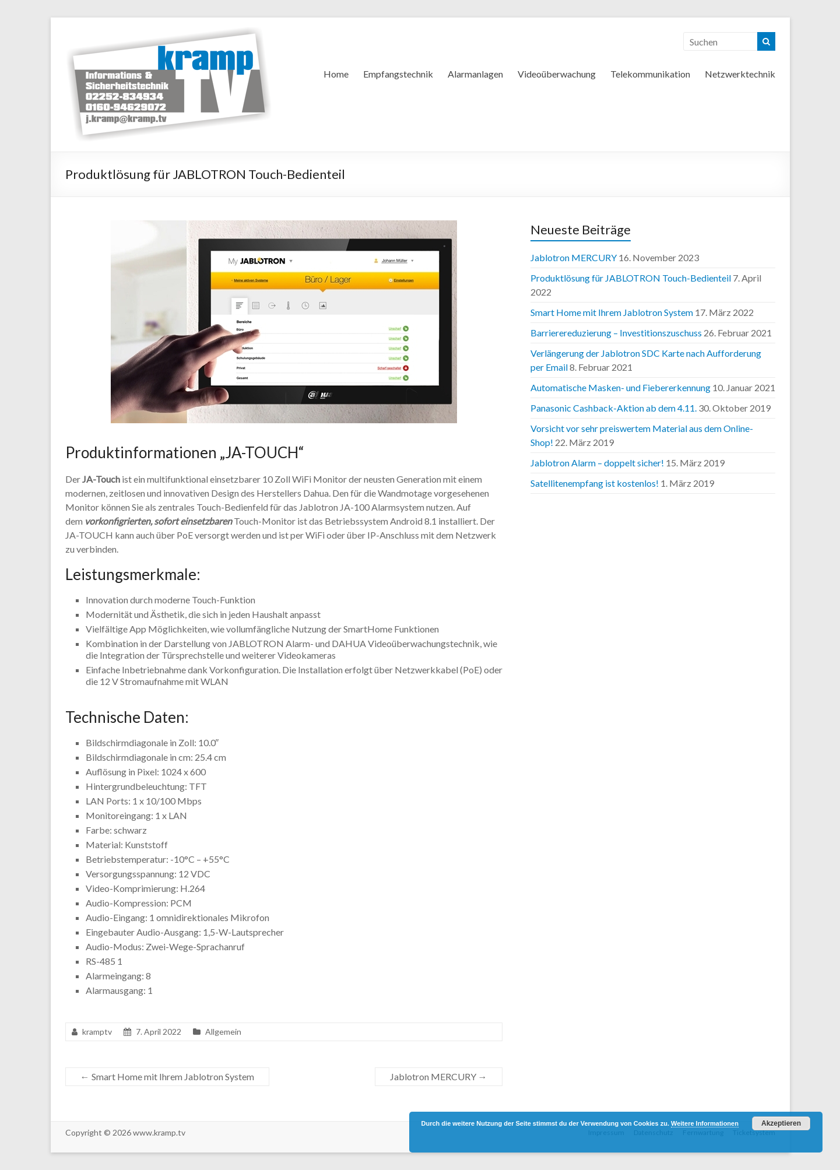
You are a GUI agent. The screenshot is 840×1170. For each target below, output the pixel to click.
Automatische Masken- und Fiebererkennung (620, 387)
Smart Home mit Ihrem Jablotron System (167, 1076)
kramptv (97, 1032)
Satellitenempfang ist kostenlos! (594, 483)
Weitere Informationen (705, 1123)
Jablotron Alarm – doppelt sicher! (597, 462)
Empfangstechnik (398, 73)
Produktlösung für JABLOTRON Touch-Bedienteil (630, 277)
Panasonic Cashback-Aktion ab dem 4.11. (613, 407)
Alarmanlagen (475, 73)
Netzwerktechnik (740, 73)
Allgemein (223, 1032)
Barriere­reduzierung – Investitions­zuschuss (616, 332)
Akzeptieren (781, 1123)
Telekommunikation (650, 73)
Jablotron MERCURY (438, 1076)
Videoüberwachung (557, 73)
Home (336, 73)
